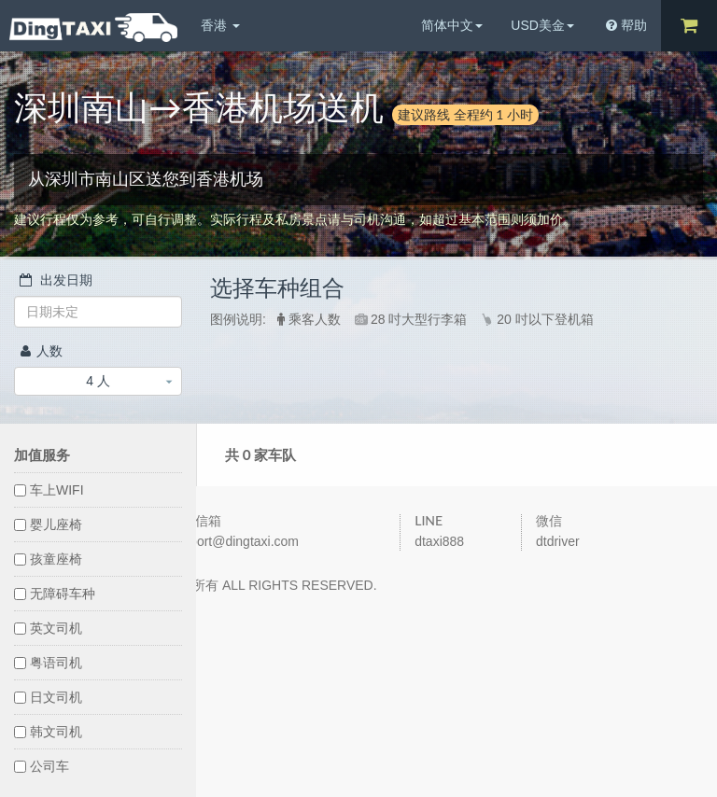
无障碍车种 (54, 593)
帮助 (626, 25)
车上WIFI (49, 489)
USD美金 (542, 25)
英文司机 (48, 628)
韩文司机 (48, 731)
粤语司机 (48, 662)
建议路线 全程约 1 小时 (465, 114)
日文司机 (48, 697)
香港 (220, 25)
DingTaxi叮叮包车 (93, 27)
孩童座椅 (48, 559)
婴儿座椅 (48, 524)
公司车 (41, 766)
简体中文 (452, 25)
